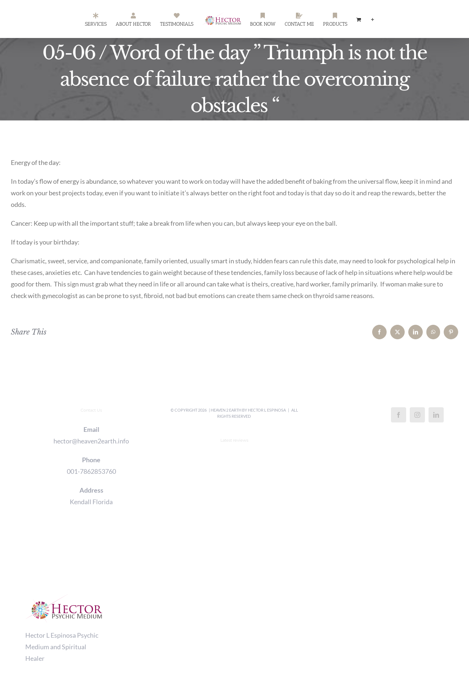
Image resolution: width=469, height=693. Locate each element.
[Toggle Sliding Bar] (372, 19)
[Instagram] (417, 414)
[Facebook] (398, 414)
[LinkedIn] (436, 414)
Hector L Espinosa (267, 410)
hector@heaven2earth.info (91, 441)
